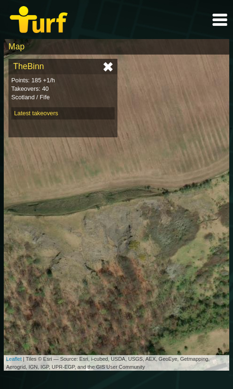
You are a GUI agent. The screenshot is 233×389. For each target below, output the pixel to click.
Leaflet (14, 359)
